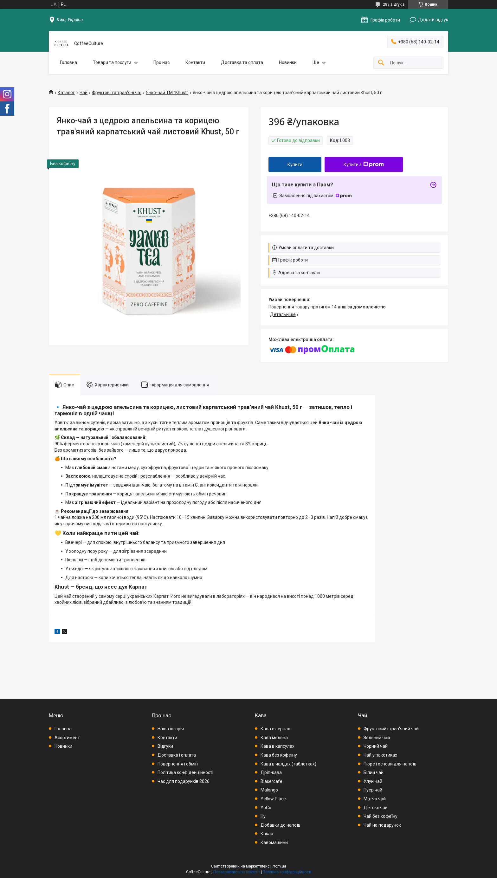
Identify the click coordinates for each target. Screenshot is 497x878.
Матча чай (375, 798)
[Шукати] (381, 63)
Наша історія (171, 728)
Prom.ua (279, 866)
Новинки (288, 62)
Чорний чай (376, 746)
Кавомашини (274, 842)
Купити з (364, 164)
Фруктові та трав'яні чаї (116, 92)
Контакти (195, 62)
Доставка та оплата (242, 62)
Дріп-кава (271, 772)
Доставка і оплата (177, 755)
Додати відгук (433, 19)
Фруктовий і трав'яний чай (391, 728)
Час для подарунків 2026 (184, 781)
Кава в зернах (275, 728)
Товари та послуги (112, 62)
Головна (68, 62)
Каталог (66, 92)
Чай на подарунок (382, 825)
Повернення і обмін (178, 763)
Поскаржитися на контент (236, 872)
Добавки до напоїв (280, 825)
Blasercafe (271, 781)
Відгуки (165, 746)
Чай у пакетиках (380, 755)
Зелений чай (377, 737)
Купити (294, 164)
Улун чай (373, 781)
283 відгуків (394, 4)
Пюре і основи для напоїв (390, 763)
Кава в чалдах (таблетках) (288, 763)
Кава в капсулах (277, 746)
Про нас (161, 62)
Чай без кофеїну (380, 816)
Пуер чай (373, 789)
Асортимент (67, 737)
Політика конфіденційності (185, 772)
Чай (83, 92)
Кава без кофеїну (279, 755)
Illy (263, 816)
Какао (267, 833)
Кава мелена (274, 737)
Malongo (269, 789)
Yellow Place (273, 798)
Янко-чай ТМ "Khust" (167, 92)
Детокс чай (376, 807)
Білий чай (374, 772)
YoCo (266, 807)
